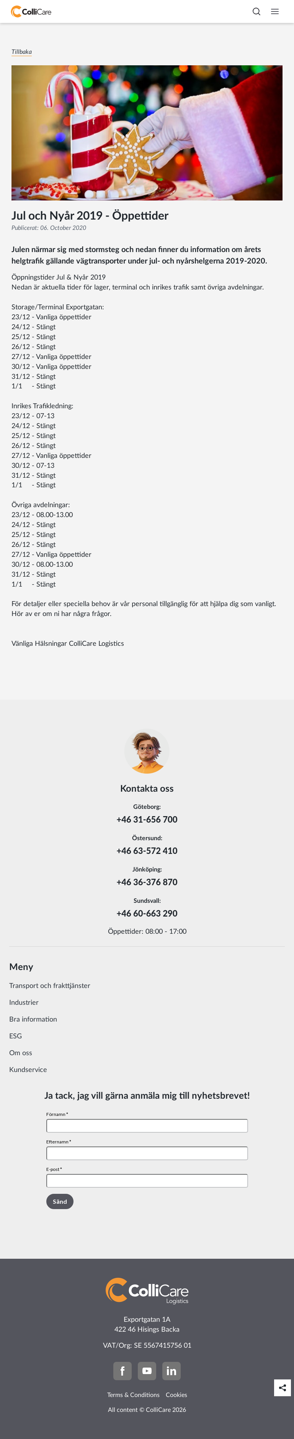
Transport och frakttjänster (49, 986)
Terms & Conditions (133, 1395)
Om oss (20, 1053)
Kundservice (28, 1070)
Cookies (176, 1395)
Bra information (33, 1019)
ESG (15, 1036)
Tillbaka (21, 52)
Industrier (24, 1002)
